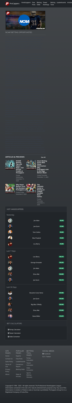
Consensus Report (19, 365)
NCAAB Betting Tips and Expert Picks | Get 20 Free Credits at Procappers (20, 167)
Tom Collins (36, 232)
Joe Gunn (37, 226)
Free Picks (19, 359)
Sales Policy (9, 362)
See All (43, 157)
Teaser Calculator (15, 333)
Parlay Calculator (15, 330)
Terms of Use (8, 365)
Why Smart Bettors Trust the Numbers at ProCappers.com (21, 187)
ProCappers (12, 4)
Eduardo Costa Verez (36, 293)
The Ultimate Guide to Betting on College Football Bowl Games (41, 190)
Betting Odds (20, 369)
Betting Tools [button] (53, 4)
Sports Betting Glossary (29, 375)
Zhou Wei (36, 274)
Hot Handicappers (15, 209)
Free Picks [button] (33, 4)
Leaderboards (61, 2)
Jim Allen (36, 221)
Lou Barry (36, 244)
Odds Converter (14, 337)
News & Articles (18, 375)
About (7, 374)
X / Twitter (46, 357)
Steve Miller (36, 316)
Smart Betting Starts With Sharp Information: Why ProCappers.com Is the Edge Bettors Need (43, 167)
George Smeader (36, 262)
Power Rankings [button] (46, 4)
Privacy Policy (7, 370)
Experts (18, 356)
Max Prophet (36, 238)
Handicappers (26, 2)
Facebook (46, 354)
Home (7, 356)
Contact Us (8, 359)
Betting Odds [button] (39, 4)
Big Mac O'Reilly (36, 304)
